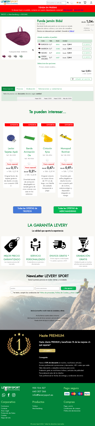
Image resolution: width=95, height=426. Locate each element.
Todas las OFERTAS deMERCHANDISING (68, 210)
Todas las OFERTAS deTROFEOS (27, 210)
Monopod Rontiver (66, 150)
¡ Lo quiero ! (47, 350)
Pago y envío (68, 406)
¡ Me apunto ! (68, 288)
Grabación (30, 89)
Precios (20, 89)
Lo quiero (87, 44)
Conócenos (5, 406)
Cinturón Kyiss (47, 150)
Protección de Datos (8, 413)
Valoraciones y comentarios (50, 89)
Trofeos (35, 406)
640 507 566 (78, 10)
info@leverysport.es (42, 395)
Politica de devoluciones (72, 411)
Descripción (8, 89)
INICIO (3, 14)
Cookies (4, 415)
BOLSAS (24, 14)
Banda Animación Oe (29, 152)
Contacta (4, 408)
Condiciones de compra (72, 408)
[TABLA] (71, 31)
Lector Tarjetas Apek (11, 150)
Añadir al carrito (83, 79)
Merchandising (14, 14)
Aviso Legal (75, 292)
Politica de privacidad (46, 292)
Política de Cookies (62, 292)
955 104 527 (68, 10)
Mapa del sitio (6, 418)
